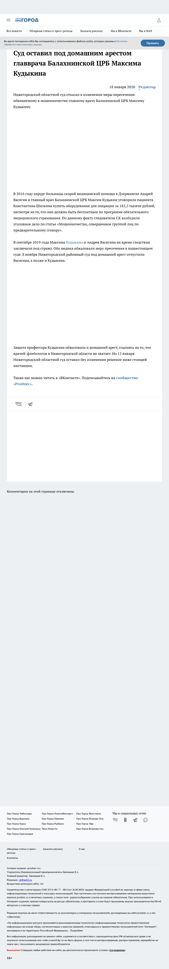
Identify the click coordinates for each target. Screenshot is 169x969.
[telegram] (32, 404)
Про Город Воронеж (18, 818)
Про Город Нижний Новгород (23, 828)
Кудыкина (74, 242)
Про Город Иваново (53, 818)
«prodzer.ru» (34, 868)
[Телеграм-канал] (135, 820)
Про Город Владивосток (89, 828)
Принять (153, 43)
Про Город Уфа (84, 823)
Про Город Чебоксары (19, 813)
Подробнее (76, 930)
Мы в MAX (145, 31)
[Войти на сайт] (159, 20)
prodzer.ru (23, 897)
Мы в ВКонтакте (121, 31)
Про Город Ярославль (88, 813)
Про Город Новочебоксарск (57, 813)
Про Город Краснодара (20, 833)
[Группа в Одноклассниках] (125, 820)
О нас (82, 848)
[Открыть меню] (8, 20)
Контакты (12, 857)
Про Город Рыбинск (53, 823)
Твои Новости (49, 828)
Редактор (147, 87)
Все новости (14, 31)
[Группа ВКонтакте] (115, 820)
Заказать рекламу (91, 31)
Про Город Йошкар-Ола (89, 818)
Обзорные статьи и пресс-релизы (51, 31)
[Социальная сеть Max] (145, 820)
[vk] (18, 404)
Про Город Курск (16, 823)
